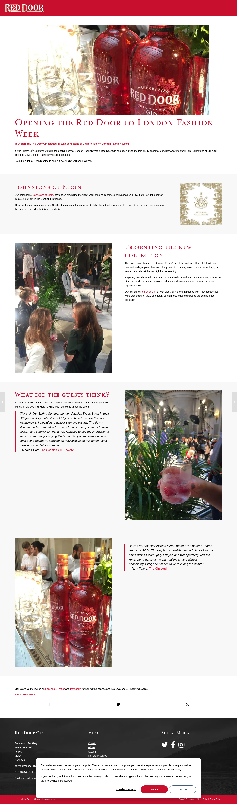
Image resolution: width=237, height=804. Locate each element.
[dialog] (118, 778)
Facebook (50, 688)
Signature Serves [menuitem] (97, 755)
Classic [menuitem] (92, 743)
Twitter (61, 688)
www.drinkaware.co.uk (46, 799)
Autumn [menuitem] (92, 751)
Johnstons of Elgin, (43, 194)
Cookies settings (126, 789)
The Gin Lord (158, 568)
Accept (154, 789)
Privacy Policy (202, 799)
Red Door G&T (148, 291)
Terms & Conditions (186, 799)
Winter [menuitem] (91, 747)
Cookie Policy (215, 799)
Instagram (75, 688)
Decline (182, 789)
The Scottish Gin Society (57, 450)
